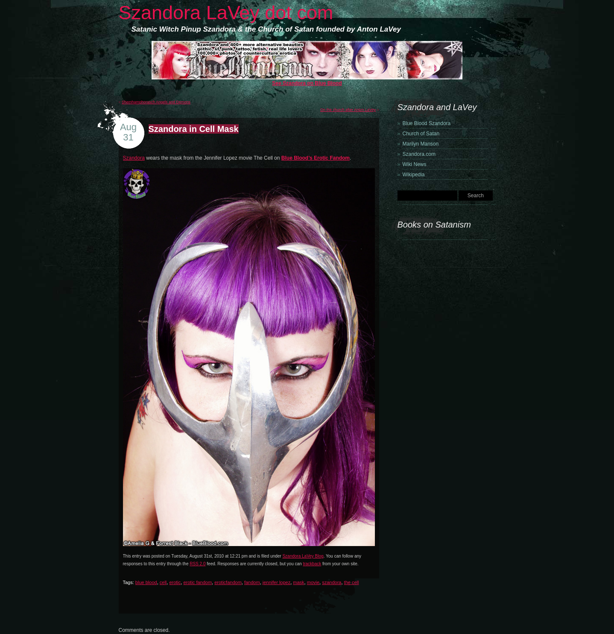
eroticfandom (228, 582)
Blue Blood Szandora (427, 123)
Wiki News (415, 164)
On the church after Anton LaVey (348, 110)
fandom (252, 582)
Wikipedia (414, 175)
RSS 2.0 (197, 563)
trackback (312, 563)
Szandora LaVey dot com (226, 12)
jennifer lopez (276, 582)
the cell (351, 582)
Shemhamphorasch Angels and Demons (156, 102)
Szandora (134, 158)
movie (313, 582)
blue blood (146, 582)
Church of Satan (421, 134)
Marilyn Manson (421, 144)
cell (163, 582)
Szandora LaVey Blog (302, 556)
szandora (331, 582)
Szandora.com (419, 154)
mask (298, 582)
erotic (175, 582)
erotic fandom (197, 582)
